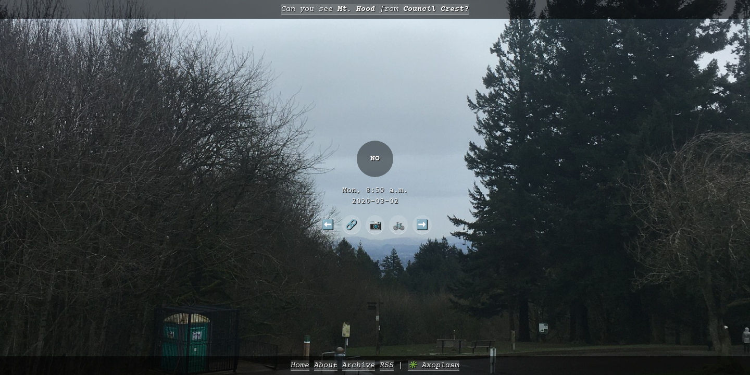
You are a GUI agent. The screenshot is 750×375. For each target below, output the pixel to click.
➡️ (422, 224)
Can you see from (375, 9)
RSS (387, 365)
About (326, 365)
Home (300, 365)
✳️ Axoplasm (433, 365)
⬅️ (328, 224)
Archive (358, 365)
